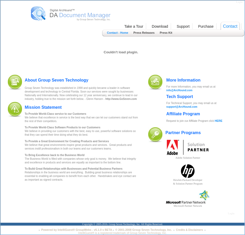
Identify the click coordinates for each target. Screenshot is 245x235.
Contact (230, 26)
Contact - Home (117, 32)
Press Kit (166, 32)
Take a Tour (133, 26)
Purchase (206, 26)
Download (160, 26)
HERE (219, 120)
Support (183, 26)
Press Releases (144, 32)
